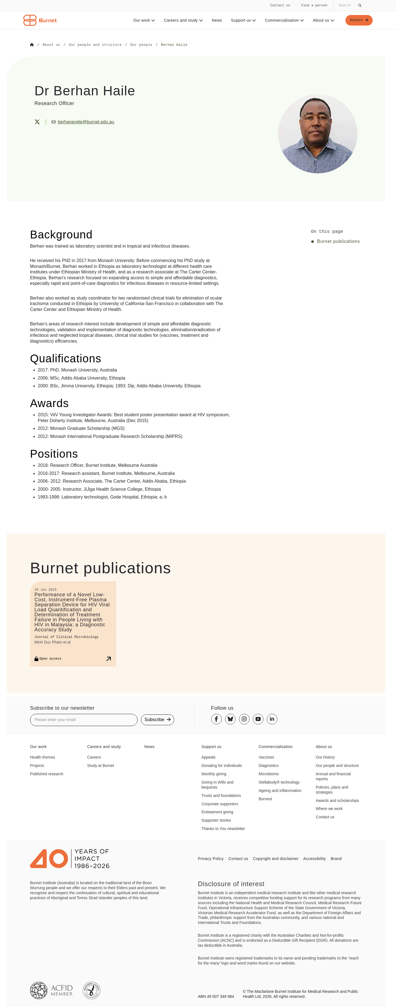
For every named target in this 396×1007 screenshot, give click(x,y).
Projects (37, 765)
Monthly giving (213, 773)
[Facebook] (216, 719)
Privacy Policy (211, 858)
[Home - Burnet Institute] (40, 20)
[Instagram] (244, 719)
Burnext (265, 798)
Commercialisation (283, 20)
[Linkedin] (272, 719)
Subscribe (158, 719)
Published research (46, 773)
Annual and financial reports (333, 776)
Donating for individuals (221, 765)
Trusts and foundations (221, 795)
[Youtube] (258, 719)
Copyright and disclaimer (275, 858)
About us (322, 20)
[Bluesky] (230, 719)
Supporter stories (216, 820)
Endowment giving (217, 812)
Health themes (42, 757)
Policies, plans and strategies (332, 789)
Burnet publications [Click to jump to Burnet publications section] (338, 241)
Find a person (314, 5)
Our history (325, 757)
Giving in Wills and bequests (217, 784)
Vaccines (266, 757)
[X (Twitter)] (37, 122)
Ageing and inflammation (280, 790)
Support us (242, 20)
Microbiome (269, 773)
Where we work (329, 808)
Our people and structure (337, 765)
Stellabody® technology (279, 782)
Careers (94, 757)
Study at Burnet (100, 765)
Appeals (208, 757)
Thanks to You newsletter (223, 828)
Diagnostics (269, 765)
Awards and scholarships (337, 800)
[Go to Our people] (141, 45)
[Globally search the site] (349, 5)
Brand (336, 858)
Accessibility (314, 858)
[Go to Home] (32, 45)
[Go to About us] (51, 45)
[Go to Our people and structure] (95, 45)
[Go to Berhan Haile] (174, 45)
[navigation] (198, 14)
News (216, 20)
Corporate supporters (219, 803)
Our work (143, 20)
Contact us (280, 5)
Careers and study (182, 20)
